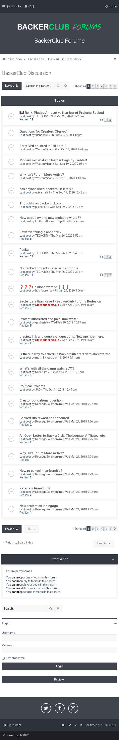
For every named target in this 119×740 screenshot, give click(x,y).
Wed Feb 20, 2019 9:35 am (78, 340)
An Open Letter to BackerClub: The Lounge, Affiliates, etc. (63, 435)
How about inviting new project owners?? (50, 218)
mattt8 (39, 357)
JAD (38, 389)
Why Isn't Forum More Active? (42, 175)
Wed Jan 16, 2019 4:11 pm (63, 357)
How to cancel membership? (41, 471)
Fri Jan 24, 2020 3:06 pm (70, 290)
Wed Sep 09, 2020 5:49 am (66, 206)
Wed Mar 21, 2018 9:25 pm (81, 439)
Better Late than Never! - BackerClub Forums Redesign (60, 301)
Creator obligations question (41, 400)
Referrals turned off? (35, 488)
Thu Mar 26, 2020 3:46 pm (66, 253)
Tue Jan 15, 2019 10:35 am (67, 372)
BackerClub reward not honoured (44, 418)
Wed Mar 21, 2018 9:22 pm (81, 491)
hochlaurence (43, 290)
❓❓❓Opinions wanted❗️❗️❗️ (45, 287)
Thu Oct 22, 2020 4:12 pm (66, 135)
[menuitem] (29, 6)
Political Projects (32, 386)
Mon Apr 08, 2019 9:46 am (78, 305)
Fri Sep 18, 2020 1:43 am (70, 178)
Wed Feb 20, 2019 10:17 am (68, 322)
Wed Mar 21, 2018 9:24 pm (81, 456)
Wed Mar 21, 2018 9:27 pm (81, 404)
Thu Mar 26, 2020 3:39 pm (66, 271)
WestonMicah (43, 149)
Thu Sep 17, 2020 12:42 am (70, 192)
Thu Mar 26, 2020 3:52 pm (66, 235)
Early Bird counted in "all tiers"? (43, 146)
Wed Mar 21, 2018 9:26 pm (81, 421)
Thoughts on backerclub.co (40, 203)
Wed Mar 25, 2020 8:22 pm (67, 116)
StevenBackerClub (47, 305)
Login (5, 623)
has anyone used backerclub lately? (46, 189)
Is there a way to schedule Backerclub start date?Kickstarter (65, 354)
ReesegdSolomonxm (48, 404)
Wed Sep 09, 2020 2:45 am (67, 221)
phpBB (23, 735)
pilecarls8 (41, 206)
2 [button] (93, 86)
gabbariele (42, 322)
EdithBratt (41, 221)
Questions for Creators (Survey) (43, 131)
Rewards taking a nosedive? (40, 232)
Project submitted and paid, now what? (49, 319)
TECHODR (41, 116)
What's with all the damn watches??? (47, 368)
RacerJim (41, 372)
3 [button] (97, 86)
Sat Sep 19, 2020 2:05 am (71, 163)
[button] (115, 86)
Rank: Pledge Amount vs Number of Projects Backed (64, 113)
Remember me (15, 658)
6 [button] (110, 86)
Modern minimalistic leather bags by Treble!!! (53, 160)
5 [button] (106, 86)
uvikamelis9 (42, 192)
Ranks (24, 250)
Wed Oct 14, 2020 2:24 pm (71, 149)
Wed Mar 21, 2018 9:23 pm (81, 474)
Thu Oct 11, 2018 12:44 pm (60, 389)
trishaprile (41, 135)
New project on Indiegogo (39, 506)
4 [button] (101, 86)
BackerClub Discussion (26, 73)
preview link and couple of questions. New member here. (62, 336)
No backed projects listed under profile (49, 268)
